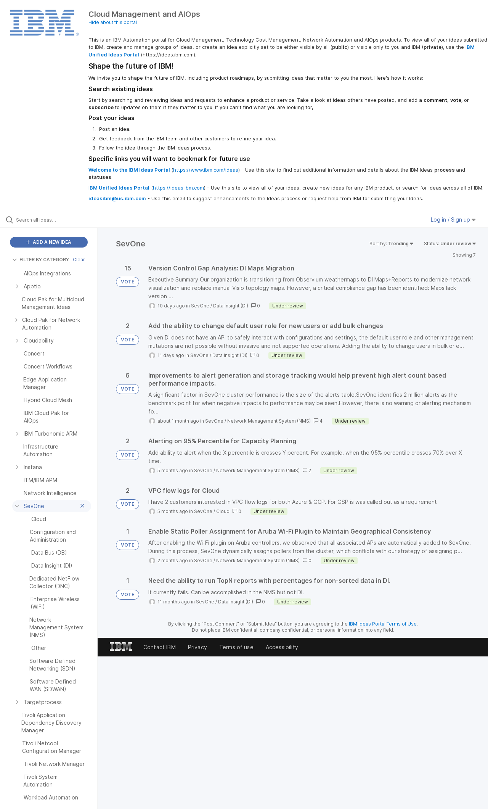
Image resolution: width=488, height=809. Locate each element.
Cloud (223, 511)
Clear (79, 259)
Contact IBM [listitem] (159, 647)
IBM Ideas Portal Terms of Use (383, 624)
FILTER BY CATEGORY (40, 259)
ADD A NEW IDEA (48, 242)
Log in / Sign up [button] (453, 219)
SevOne (200, 306)
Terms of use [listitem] (236, 647)
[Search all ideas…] (58, 219)
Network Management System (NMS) (269, 421)
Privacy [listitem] (197, 647)
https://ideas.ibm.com (178, 188)
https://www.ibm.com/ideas (205, 170)
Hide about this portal (112, 22)
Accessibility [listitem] (282, 647)
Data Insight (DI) (230, 306)
